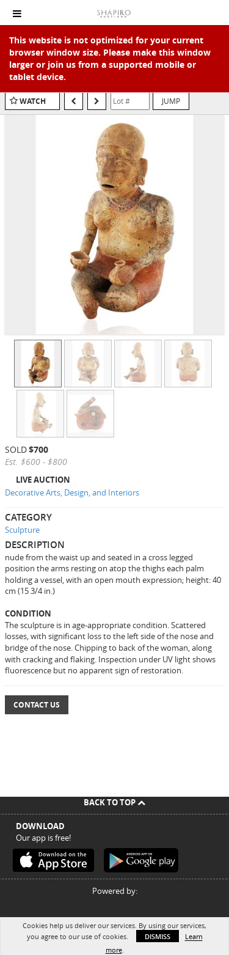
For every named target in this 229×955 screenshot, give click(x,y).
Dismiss (157, 936)
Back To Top (114, 802)
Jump (171, 101)
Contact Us (36, 705)
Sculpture (22, 529)
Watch (33, 101)
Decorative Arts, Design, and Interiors (72, 492)
